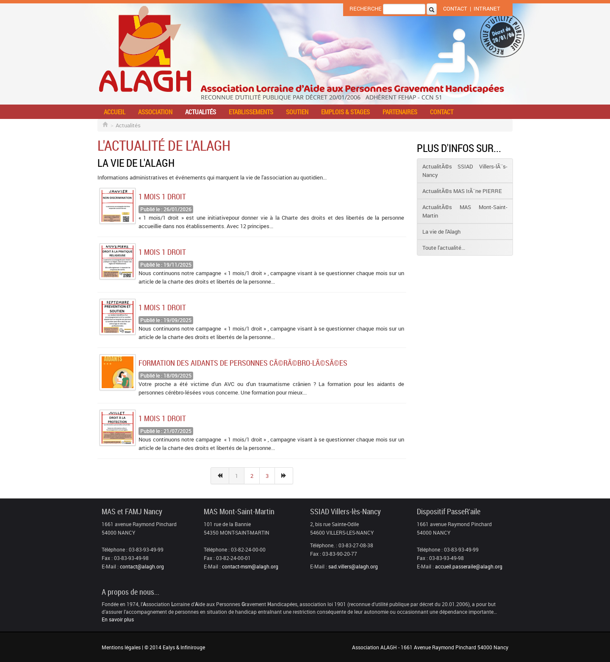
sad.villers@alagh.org (353, 566)
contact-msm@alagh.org (250, 566)
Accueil (114, 112)
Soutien (297, 112)
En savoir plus (118, 619)
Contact (455, 8)
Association (155, 112)
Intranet (487, 8)
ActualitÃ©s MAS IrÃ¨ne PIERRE (462, 191)
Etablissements (251, 112)
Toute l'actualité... (443, 247)
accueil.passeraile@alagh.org (468, 566)
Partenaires (400, 112)
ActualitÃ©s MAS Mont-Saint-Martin (464, 211)
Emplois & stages (345, 112)
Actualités (200, 112)
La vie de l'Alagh (441, 231)
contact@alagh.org (142, 566)
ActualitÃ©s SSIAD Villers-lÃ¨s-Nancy (464, 171)
